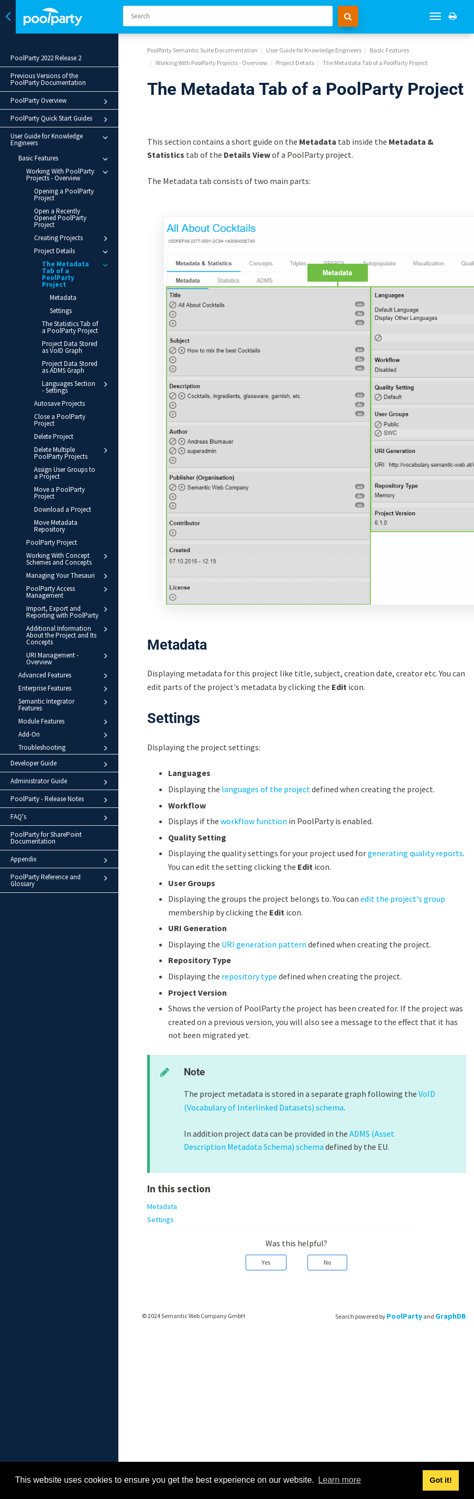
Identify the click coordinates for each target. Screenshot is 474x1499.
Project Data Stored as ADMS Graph (69, 367)
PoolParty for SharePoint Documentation (46, 838)
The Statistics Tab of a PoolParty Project (70, 327)
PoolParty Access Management (68, 592)
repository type (249, 976)
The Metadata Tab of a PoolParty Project (76, 274)
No (327, 1262)
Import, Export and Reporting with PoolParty (68, 611)
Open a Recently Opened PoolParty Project (60, 218)
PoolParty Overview (60, 101)
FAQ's (60, 818)
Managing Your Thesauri (68, 576)
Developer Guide (60, 764)
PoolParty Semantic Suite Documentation (202, 50)
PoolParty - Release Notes (60, 800)
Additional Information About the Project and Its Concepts (68, 634)
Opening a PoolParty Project (64, 194)
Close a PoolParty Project (59, 420)
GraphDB (450, 1316)
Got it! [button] (440, 1480)
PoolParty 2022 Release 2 (45, 57)
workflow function (254, 821)
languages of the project (266, 789)
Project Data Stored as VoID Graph (69, 347)
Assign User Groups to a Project (64, 473)
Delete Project (53, 436)
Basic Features (64, 159)
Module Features (64, 722)
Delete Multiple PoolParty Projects (72, 453)
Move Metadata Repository (56, 526)
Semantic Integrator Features (64, 704)
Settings (61, 310)
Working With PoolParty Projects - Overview (68, 174)
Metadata (63, 297)
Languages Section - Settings (76, 387)
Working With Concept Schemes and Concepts (68, 559)
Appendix (60, 860)
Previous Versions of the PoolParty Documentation (48, 79)
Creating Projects (72, 238)
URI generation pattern (264, 944)
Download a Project (62, 509)
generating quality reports (415, 853)
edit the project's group (402, 898)
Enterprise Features (64, 689)
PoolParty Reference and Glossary (60, 880)
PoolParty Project (51, 542)
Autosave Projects (59, 403)
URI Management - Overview (68, 658)
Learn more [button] (339, 1479)
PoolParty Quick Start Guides (60, 119)
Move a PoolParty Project (59, 493)
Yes (266, 1262)
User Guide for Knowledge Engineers (60, 139)
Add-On (64, 735)
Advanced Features (64, 676)
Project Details (72, 251)
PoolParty (404, 1316)
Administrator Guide (60, 782)
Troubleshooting (64, 748)
